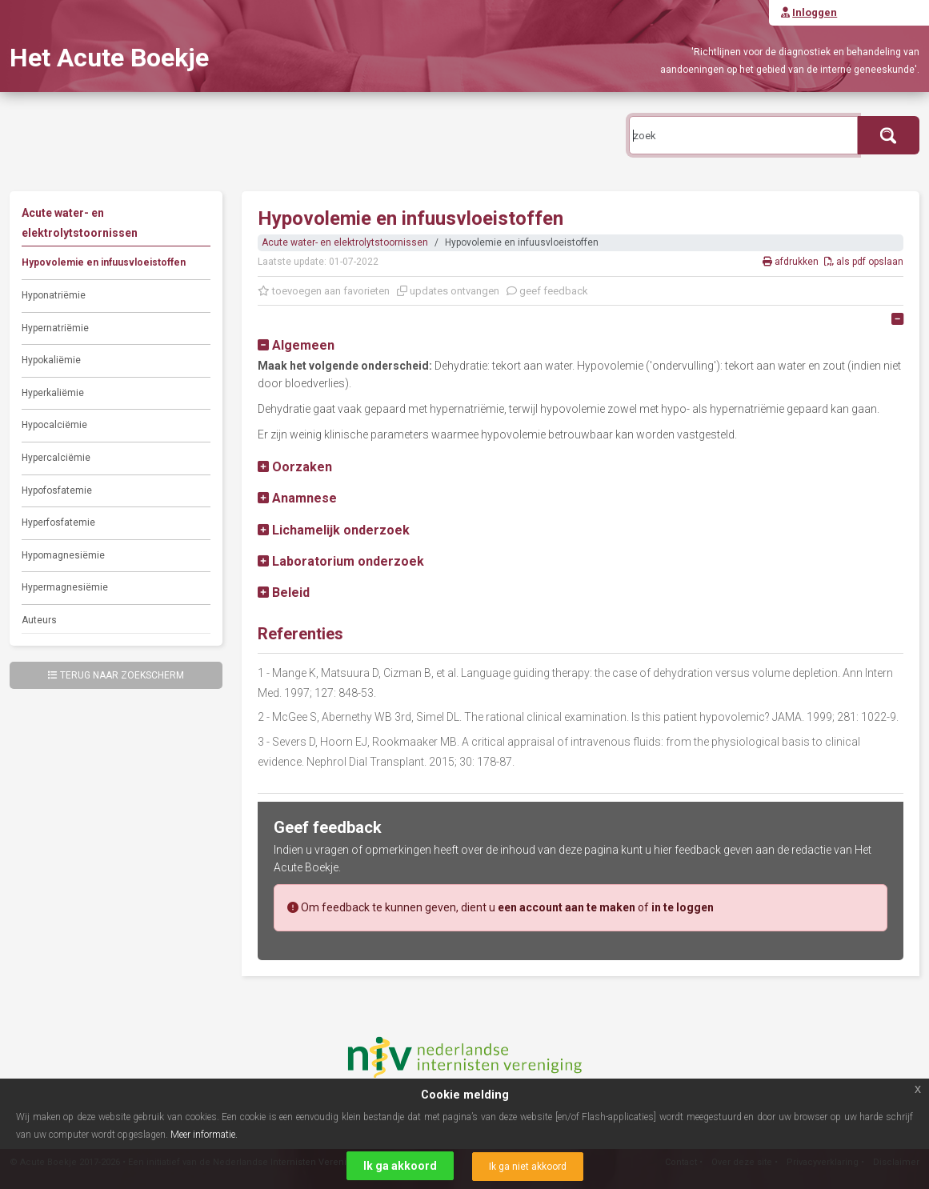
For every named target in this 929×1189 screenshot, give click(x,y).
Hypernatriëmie (55, 328)
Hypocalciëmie (54, 424)
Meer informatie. (204, 1134)
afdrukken (792, 261)
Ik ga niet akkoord (528, 1166)
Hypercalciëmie (56, 457)
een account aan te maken (566, 907)
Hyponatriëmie (54, 295)
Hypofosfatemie (57, 490)
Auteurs (39, 620)
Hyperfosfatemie (58, 522)
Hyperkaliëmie (53, 392)
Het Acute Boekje (109, 57)
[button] (296, 345)
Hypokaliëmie (51, 360)
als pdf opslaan (863, 261)
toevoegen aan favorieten (324, 291)
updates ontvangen (448, 291)
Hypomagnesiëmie (63, 555)
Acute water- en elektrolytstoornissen (345, 242)
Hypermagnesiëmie (65, 587)
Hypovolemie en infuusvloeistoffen (104, 262)
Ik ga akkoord (400, 1165)
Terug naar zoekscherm (116, 675)
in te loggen (682, 907)
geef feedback (547, 291)
